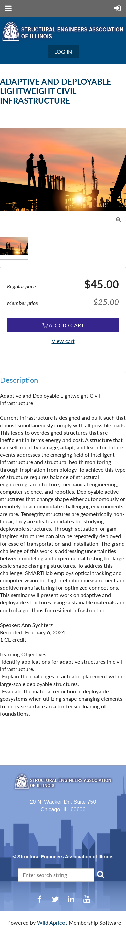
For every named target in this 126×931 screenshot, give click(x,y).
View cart (63, 341)
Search (100, 874)
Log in (63, 51)
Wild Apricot (52, 922)
